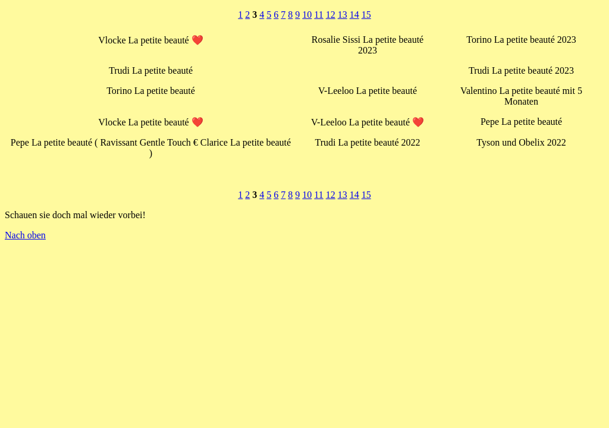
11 (318, 15)
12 (330, 15)
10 (307, 15)
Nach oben (25, 235)
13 (342, 15)
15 (366, 15)
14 (354, 15)
